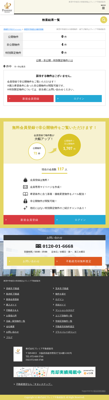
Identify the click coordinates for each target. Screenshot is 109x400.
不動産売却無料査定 (64, 326)
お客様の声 (11, 315)
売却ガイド (60, 304)
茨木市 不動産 (62, 288)
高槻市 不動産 (12, 288)
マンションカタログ (64, 310)
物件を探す (60, 293)
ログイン (59, 299)
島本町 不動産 (12, 293)
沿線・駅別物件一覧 (15, 321)
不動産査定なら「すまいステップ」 (34, 384)
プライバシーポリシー (65, 331)
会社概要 (10, 326)
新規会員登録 (12, 299)
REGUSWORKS (99, 391)
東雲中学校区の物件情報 (33, 29)
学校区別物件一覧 (63, 321)
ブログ (9, 337)
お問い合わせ (12, 331)
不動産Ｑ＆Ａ (12, 310)
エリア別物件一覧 (63, 315)
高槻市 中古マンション (13, 29)
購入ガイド (11, 304)
